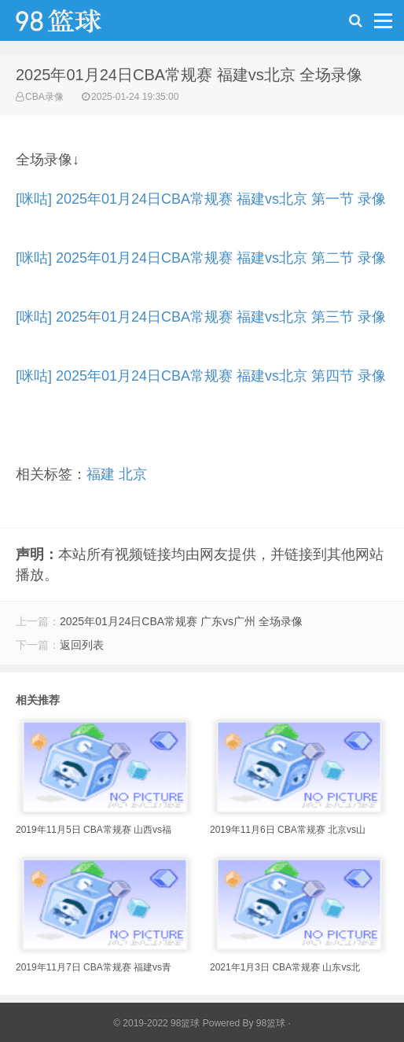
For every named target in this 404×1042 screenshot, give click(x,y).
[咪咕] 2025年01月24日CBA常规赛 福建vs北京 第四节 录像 (201, 376)
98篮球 (270, 1023)
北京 (133, 474)
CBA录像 (44, 96)
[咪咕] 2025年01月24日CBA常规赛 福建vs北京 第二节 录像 (201, 258)
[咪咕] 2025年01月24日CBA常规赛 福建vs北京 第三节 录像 (201, 317)
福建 (100, 474)
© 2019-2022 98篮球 (156, 1023)
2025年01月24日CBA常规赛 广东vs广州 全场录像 (181, 621)
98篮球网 (78, 24)
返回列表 (82, 645)
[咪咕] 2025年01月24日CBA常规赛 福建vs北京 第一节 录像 (201, 199)
